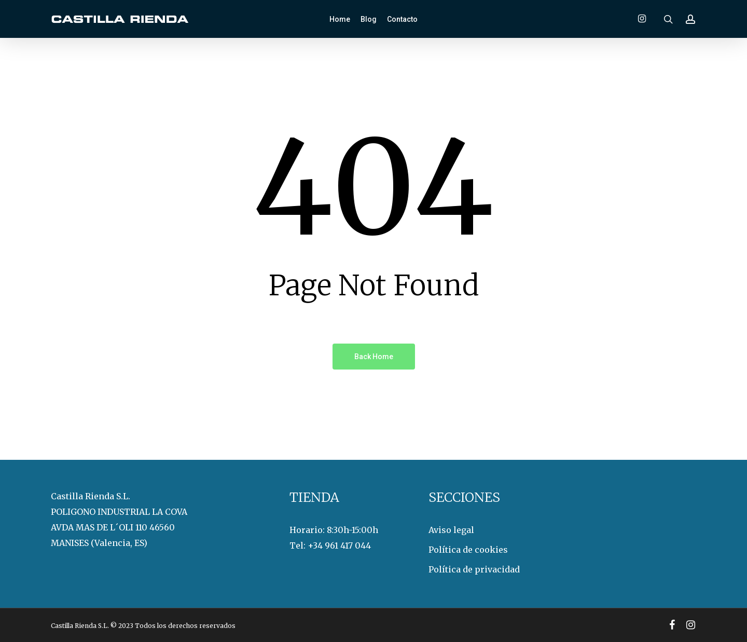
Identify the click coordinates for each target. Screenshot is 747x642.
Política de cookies (468, 549)
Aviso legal (451, 530)
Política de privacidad (474, 569)
